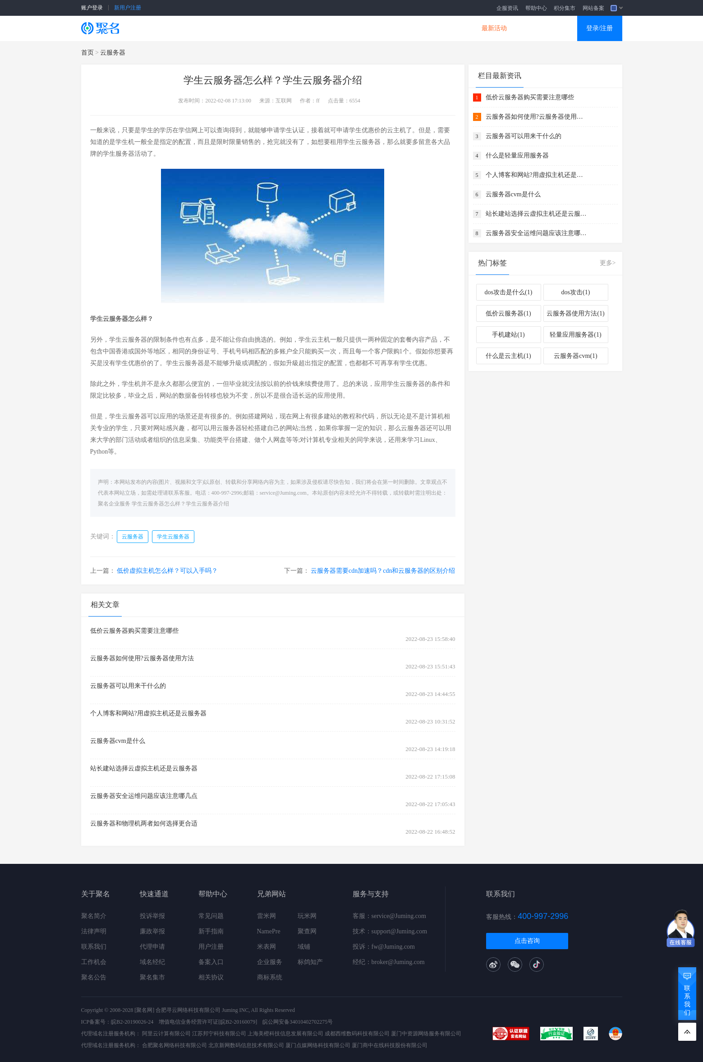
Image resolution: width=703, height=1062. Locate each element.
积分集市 (564, 8)
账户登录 (92, 8)
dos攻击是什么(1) (509, 292)
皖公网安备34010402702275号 (297, 1022)
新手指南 (211, 931)
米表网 (266, 946)
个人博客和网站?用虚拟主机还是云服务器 (148, 713)
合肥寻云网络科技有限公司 (188, 1010)
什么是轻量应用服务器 (517, 155)
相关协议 (211, 977)
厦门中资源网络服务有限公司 (426, 1033)
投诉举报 (152, 916)
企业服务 (269, 962)
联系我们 (93, 946)
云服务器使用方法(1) (575, 313)
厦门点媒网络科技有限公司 (317, 1045)
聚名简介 (93, 916)
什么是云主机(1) (508, 355)
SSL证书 (181, 28)
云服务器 (232, 28)
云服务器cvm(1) (575, 355)
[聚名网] (144, 1010)
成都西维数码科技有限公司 (357, 1033)
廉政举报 (152, 931)
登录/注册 (599, 28)
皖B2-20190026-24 (132, 1022)
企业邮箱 (389, 28)
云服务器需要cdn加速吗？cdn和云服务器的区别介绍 (383, 570)
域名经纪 (152, 962)
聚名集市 (152, 977)
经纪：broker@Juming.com (389, 962)
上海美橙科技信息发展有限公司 (285, 1033)
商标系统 (269, 977)
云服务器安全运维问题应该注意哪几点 (144, 796)
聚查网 (307, 931)
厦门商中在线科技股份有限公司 (389, 1045)
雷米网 (266, 916)
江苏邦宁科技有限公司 (219, 1033)
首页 (87, 52)
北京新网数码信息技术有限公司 (246, 1045)
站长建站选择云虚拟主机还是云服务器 (144, 768)
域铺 (304, 946)
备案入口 (211, 962)
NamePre (268, 931)
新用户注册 (127, 8)
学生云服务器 (173, 536)
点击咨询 (527, 940)
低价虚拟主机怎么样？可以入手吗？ (167, 570)
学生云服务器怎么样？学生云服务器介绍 (180, 504)
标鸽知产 (310, 962)
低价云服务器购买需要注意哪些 (134, 630)
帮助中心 (536, 8)
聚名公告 (93, 977)
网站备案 (593, 8)
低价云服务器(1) (508, 313)
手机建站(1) (508, 334)
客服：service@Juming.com (389, 916)
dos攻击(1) (575, 292)
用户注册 (211, 946)
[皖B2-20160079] (237, 1022)
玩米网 (307, 916)
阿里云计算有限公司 (166, 1033)
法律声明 (93, 931)
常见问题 (211, 916)
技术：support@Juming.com (390, 931)
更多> (608, 263)
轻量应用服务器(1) (575, 334)
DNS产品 (442, 28)
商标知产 (337, 28)
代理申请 (152, 946)
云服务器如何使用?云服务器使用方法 (142, 658)
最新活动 (494, 28)
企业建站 (285, 28)
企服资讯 (507, 8)
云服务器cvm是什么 (117, 740)
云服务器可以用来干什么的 (128, 685)
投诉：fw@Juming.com (384, 946)
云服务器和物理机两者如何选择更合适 (144, 823)
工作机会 (93, 962)
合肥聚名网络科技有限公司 (174, 1045)
